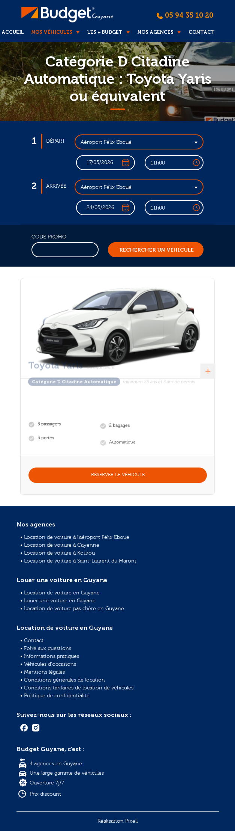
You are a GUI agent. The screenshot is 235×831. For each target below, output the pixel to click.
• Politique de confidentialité (57, 695)
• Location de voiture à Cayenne (62, 546)
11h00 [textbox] (158, 163)
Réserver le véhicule (118, 474)
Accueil (12, 32)
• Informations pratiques (52, 657)
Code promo (48, 237)
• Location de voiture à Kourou (60, 554)
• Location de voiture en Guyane (62, 592)
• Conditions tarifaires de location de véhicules (78, 688)
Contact (202, 32)
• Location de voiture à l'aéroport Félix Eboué (76, 538)
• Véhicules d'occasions (51, 665)
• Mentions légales (45, 672)
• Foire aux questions (48, 650)
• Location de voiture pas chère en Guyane (74, 607)
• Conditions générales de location (64, 680)
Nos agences (156, 32)
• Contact (35, 642)
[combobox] (139, 141)
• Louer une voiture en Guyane (60, 599)
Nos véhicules (51, 32)
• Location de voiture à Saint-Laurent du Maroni (79, 561)
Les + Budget (105, 32)
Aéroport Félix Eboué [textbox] (106, 142)
